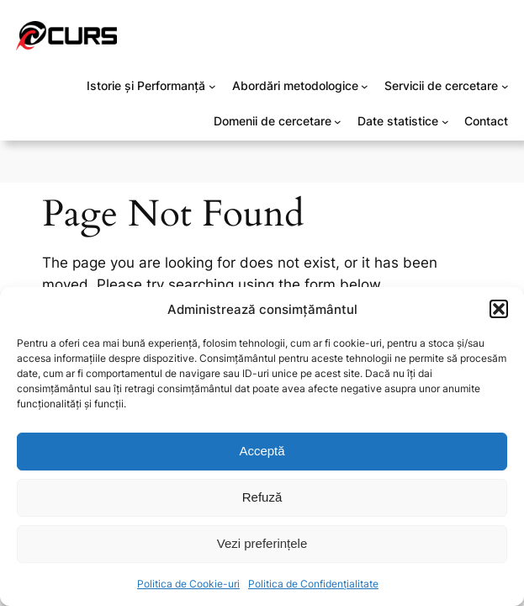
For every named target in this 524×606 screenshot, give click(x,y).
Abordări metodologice (295, 85)
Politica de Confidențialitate (313, 583)
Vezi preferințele (262, 543)
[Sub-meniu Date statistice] (445, 121)
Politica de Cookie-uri (188, 583)
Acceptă (261, 451)
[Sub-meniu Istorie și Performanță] (212, 86)
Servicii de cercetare (441, 85)
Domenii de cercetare (272, 121)
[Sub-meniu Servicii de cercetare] (505, 86)
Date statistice (397, 121)
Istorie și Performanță (146, 85)
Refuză (262, 497)
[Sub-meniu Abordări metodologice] (364, 86)
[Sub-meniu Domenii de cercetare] (337, 121)
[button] (498, 308)
